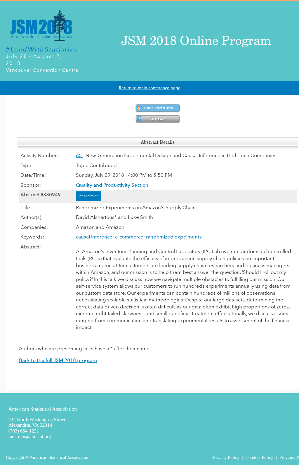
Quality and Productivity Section (112, 185)
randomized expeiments (174, 237)
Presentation (88, 196)
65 (79, 155)
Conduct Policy (259, 457)
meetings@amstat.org (29, 436)
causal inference (94, 237)
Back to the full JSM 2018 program (58, 360)
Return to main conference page (149, 87)
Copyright (15, 457)
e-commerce (129, 237)
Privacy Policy (226, 457)
